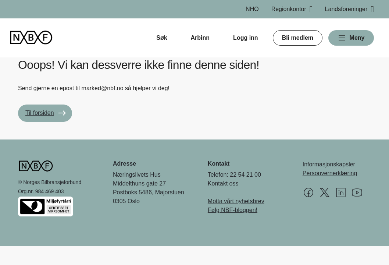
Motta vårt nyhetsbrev (236, 201)
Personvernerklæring (330, 173)
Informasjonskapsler (329, 164)
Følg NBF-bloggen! (232, 210)
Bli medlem (297, 38)
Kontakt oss (223, 183)
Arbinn (200, 38)
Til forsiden (39, 113)
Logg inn (245, 38)
